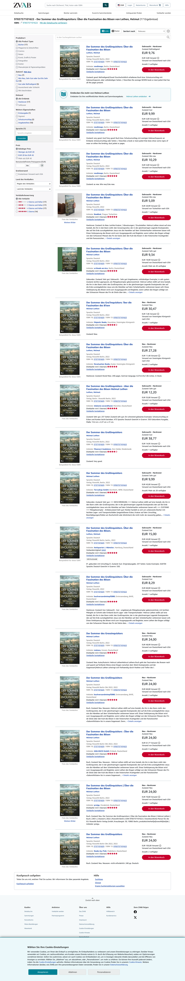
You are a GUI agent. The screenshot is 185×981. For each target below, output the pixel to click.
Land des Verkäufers (25, 189)
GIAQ (103, 550)
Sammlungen (43, 13)
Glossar (98, 882)
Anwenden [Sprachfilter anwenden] (21, 138)
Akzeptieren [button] (43, 972)
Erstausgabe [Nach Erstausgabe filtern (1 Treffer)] (23, 113)
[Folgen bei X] (135, 917)
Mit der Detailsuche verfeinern (53, 22)
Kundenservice (111, 916)
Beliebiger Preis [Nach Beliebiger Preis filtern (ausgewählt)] (23, 149)
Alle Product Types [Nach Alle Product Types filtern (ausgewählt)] (25, 41)
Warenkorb (28, 928)
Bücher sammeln (70, 13)
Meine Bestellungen (31, 924)
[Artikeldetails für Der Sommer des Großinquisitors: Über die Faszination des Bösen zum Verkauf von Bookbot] (69, 205)
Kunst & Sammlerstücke (102, 13)
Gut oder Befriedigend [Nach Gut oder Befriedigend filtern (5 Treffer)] (27, 84)
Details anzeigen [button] (113, 238)
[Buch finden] (106, 5)
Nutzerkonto (141, 5)
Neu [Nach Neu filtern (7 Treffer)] (20, 75)
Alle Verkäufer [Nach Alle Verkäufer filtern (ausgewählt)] (24, 199)
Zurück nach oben (92, 900)
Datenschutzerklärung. (119, 965)
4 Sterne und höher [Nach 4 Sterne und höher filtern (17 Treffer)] (32, 208)
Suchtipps (99, 879)
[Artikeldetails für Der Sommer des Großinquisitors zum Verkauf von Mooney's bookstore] (69, 447)
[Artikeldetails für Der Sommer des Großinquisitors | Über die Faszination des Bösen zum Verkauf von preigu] (69, 800)
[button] (168, 37)
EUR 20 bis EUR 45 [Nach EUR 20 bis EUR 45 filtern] (25, 155)
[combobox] (74, 5)
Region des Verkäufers (25, 184)
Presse (81, 916)
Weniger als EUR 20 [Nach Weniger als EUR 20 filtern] (25, 152)
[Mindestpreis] (20, 165)
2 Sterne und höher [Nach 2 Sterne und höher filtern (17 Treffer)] (32, 202)
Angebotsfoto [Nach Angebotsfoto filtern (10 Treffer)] (24, 123)
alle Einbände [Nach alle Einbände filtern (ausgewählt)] (23, 98)
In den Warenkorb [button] (156, 69)
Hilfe (167, 5)
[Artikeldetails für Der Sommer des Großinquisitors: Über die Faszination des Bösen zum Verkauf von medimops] (69, 61)
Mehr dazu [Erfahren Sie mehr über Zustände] (27, 72)
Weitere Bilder (70, 222)
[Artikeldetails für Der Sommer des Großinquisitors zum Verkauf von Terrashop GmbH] (69, 488)
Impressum (83, 920)
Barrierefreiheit (84, 937)
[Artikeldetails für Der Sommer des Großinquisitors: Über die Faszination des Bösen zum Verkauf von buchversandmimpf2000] (69, 591)
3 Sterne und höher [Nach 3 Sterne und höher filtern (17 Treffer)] (32, 205)
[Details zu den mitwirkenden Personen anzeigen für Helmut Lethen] (93, 53)
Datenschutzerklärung (86, 924)
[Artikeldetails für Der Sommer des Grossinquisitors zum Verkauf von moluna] (69, 648)
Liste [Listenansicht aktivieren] (105, 31)
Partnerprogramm (58, 916)
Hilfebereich (110, 911)
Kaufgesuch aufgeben (25, 884)
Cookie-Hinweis (84, 933)
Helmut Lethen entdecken (138, 96)
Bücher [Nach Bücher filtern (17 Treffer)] (21, 44)
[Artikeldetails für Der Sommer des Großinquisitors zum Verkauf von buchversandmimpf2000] (69, 692)
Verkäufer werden (164, 13)
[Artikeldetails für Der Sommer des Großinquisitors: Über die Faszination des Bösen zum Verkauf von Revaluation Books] (69, 359)
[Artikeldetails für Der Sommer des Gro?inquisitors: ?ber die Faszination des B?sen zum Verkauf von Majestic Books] (69, 317)
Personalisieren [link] (104, 972)
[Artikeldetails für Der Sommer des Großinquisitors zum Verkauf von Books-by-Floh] (69, 849)
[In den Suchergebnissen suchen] (113, 37)
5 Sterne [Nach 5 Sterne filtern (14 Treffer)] (28, 211)
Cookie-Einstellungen (47, 962)
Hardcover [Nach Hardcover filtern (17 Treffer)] (23, 102)
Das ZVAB (82, 911)
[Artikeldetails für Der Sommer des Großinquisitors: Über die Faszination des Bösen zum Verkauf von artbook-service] (69, 259)
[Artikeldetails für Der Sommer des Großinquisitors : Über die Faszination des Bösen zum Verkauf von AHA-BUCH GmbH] (69, 746)
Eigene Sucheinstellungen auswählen (110, 886)
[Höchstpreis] (34, 165)
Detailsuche (18, 13)
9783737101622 (30, 22)
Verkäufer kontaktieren (95, 71)
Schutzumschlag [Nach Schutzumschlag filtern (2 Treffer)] (25, 119)
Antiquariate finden (134, 13)
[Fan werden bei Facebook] (135, 912)
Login (130, 5)
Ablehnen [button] (72, 972)
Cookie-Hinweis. (135, 962)
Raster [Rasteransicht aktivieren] (116, 31)
